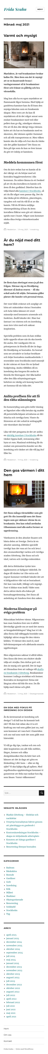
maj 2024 (11, 959)
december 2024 (14, 942)
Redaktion (11, 229)
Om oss (7, 1035)
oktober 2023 (13, 974)
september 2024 (14, 952)
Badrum (10, 867)
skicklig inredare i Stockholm (21, 435)
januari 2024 (12, 963)
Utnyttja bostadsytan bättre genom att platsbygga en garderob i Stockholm (24, 825)
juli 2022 (10, 995)
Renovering (12, 903)
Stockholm (11, 910)
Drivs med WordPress (24, 1049)
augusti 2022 (12, 991)
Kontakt (8, 1041)
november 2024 (14, 945)
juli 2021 (10, 1006)
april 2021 (11, 1016)
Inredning (34, 229)
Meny (40, 9)
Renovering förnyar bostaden (21, 846)
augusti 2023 (12, 977)
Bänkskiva (11, 871)
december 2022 (14, 984)
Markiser (10, 896)
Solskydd (10, 906)
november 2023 (14, 970)
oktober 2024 (13, 949)
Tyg (8, 914)
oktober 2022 (13, 988)
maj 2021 (10, 1013)
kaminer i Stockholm (30, 191)
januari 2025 (12, 938)
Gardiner (10, 878)
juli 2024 (10, 956)
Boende (10, 875)
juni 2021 (10, 1009)
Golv (8, 882)
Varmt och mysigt (20, 35)
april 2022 (11, 999)
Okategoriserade (37, 694)
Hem (6, 1028)
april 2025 (11, 935)
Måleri (9, 892)
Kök (8, 889)
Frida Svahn (8, 1049)
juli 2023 (10, 981)
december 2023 (14, 967)
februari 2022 (13, 1002)
